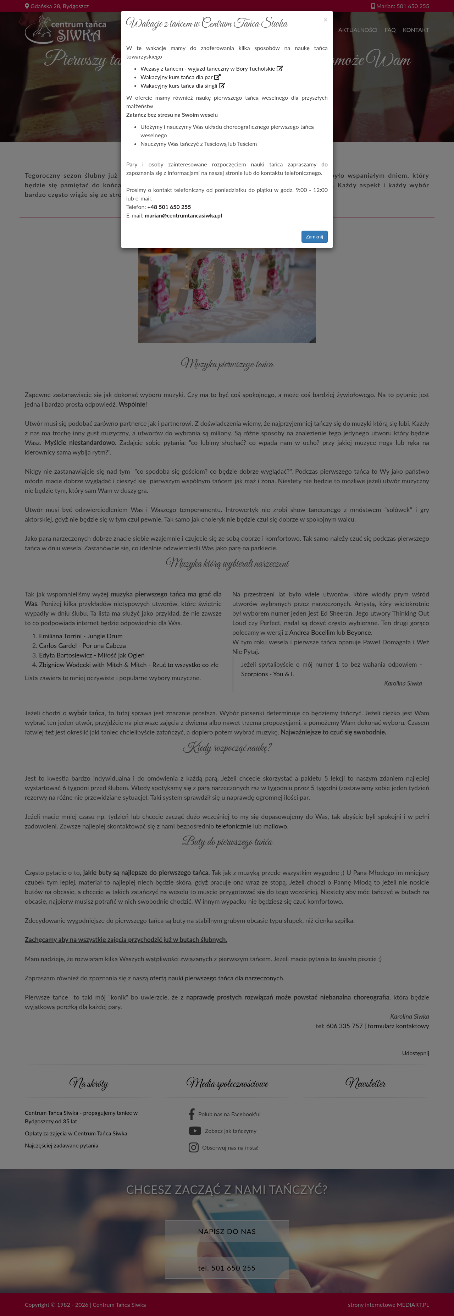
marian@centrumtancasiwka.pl (183, 215)
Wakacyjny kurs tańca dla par (180, 76)
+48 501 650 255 (169, 206)
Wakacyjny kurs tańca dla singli (182, 85)
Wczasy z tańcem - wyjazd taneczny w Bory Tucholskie (211, 68)
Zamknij (314, 236)
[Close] (325, 19)
